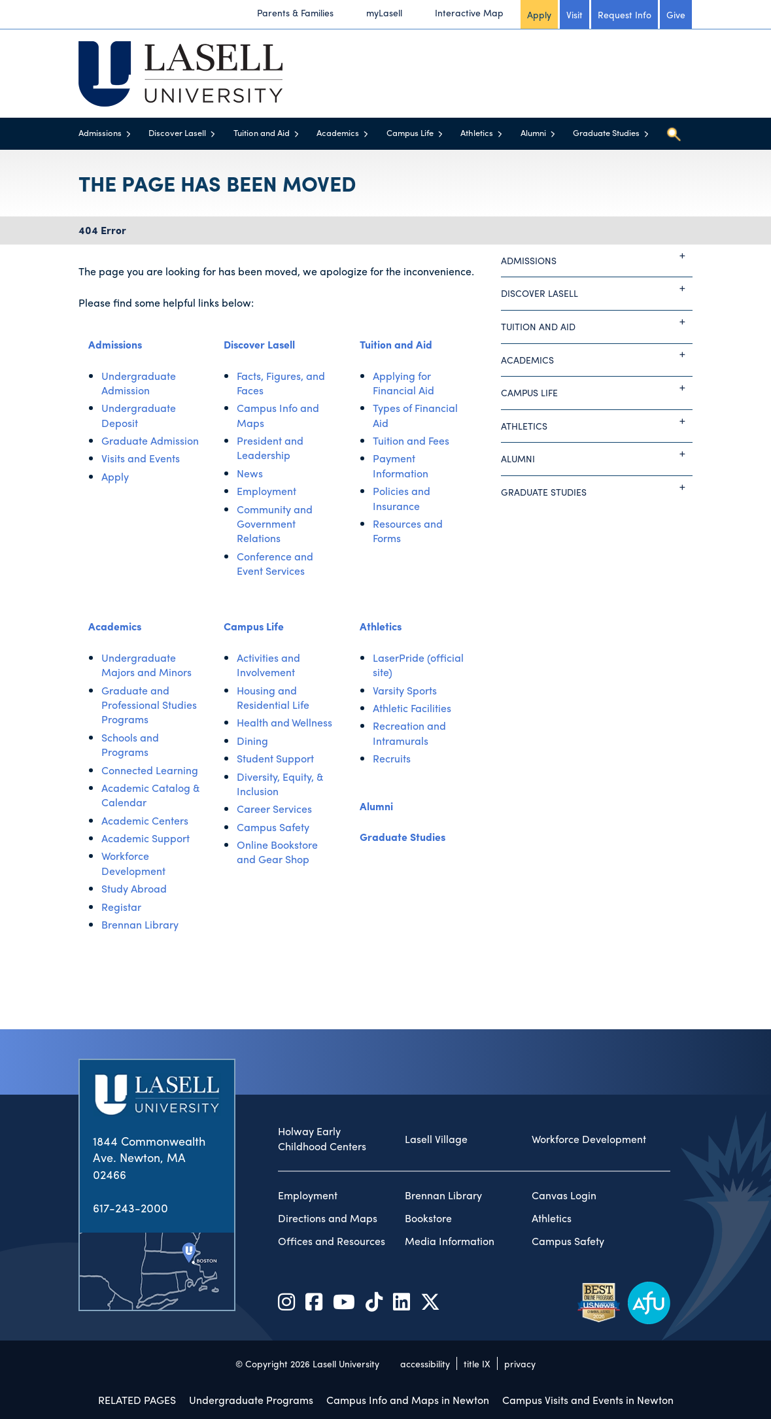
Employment (266, 490)
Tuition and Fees (411, 440)
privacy (520, 1363)
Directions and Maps (327, 1218)
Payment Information (400, 465)
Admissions (100, 132)
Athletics (476, 132)
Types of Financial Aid (415, 415)
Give (675, 14)
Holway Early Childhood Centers (322, 1139)
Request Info (624, 14)
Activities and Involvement (268, 664)
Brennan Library (140, 924)
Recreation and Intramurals (409, 732)
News (250, 473)
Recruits (392, 758)
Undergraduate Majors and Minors (146, 664)
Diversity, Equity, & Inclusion (280, 783)
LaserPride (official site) (418, 664)
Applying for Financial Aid (403, 383)
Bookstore (428, 1218)
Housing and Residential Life (273, 697)
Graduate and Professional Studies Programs (149, 705)
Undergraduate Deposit (138, 415)
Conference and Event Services (275, 563)
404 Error (102, 229)
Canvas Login (564, 1195)
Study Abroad (134, 888)
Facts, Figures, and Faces (281, 383)
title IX (477, 1363)
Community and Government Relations (275, 524)
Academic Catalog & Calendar (150, 795)
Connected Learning (149, 770)
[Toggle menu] (128, 134)
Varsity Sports (405, 690)
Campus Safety (273, 826)
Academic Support (145, 838)
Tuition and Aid (261, 132)
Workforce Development (133, 863)
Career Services (274, 808)
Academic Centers (144, 820)
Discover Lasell (177, 132)
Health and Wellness (284, 722)
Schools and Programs (130, 744)
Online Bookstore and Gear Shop (277, 851)
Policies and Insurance (401, 498)
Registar (121, 906)
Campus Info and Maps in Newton (407, 1399)
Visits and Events (140, 458)
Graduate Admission (150, 440)
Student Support (275, 758)
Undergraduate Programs (251, 1399)
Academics (338, 132)
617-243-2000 (130, 1207)
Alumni (533, 132)
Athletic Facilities (412, 707)
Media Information (449, 1241)
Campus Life (410, 132)
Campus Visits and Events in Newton (588, 1399)
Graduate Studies (606, 132)
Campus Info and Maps (278, 415)
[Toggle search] (673, 134)
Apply (539, 14)
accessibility (425, 1363)
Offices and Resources (331, 1241)
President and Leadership (270, 447)
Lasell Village (436, 1139)
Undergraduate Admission (138, 383)
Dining (252, 740)
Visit (574, 14)
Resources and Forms (408, 530)
